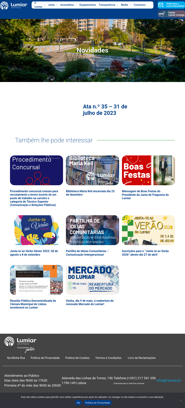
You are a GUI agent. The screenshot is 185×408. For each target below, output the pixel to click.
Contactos (140, 4)
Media (126, 5)
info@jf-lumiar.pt (169, 380)
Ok (78, 402)
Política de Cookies (77, 358)
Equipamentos (87, 4)
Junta (53, 5)
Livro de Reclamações (142, 358)
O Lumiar (39, 5)
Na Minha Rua (16, 358)
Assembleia (68, 5)
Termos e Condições (108, 358)
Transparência (108, 5)
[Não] (180, 400)
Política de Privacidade (45, 358)
